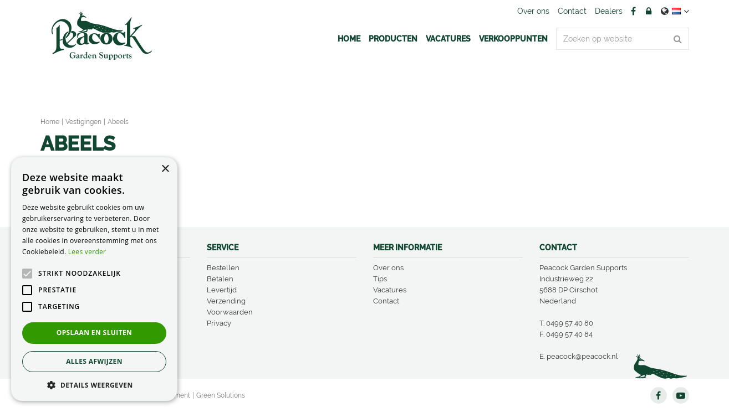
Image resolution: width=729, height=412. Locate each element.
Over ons (388, 268)
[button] (94, 384)
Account (648, 11)
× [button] (165, 169)
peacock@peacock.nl (582, 356)
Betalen (220, 279)
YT (680, 395)
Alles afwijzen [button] (94, 361)
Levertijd (222, 290)
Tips (380, 279)
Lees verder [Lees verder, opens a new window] (87, 251)
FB (633, 11)
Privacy (219, 323)
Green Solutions (220, 395)
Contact (386, 301)
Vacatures (389, 290)
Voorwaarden (230, 312)
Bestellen (223, 268)
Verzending (226, 301)
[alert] (94, 279)
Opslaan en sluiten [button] (94, 332)
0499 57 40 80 (569, 323)
